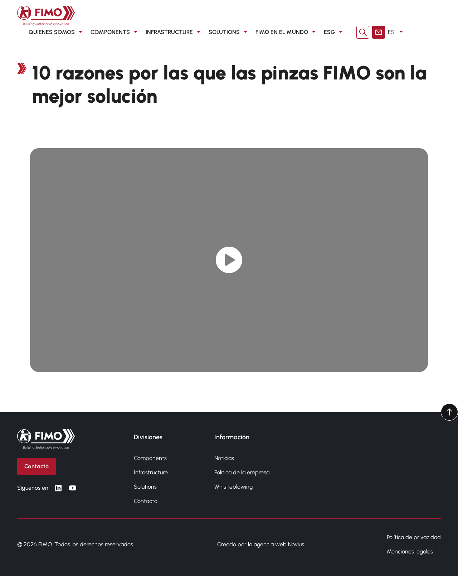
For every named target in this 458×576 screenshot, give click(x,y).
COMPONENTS (115, 32)
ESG (334, 32)
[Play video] (229, 260)
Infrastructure (151, 472)
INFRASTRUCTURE (174, 32)
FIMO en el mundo (286, 32)
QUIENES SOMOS (57, 32)
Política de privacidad (414, 537)
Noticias (224, 458)
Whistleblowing (233, 486)
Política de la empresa (241, 472)
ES (396, 32)
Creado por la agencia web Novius (260, 544)
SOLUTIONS (229, 32)
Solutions (145, 486)
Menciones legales (410, 551)
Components (150, 458)
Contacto (145, 501)
